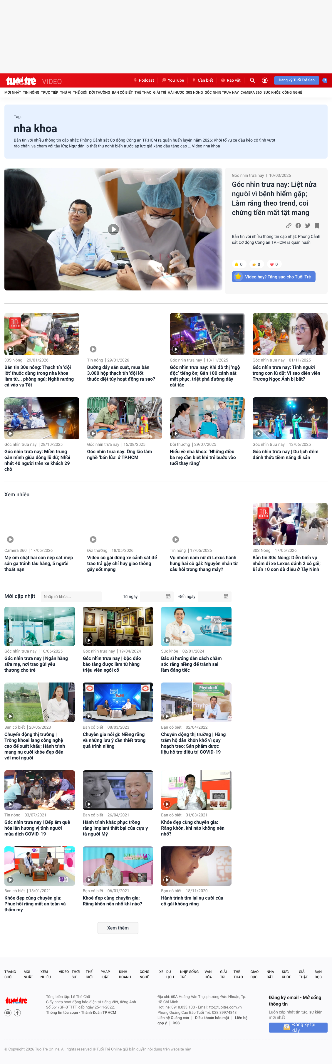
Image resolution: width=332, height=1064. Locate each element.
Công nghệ (292, 92)
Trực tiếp (49, 92)
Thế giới (80, 92)
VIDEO (52, 82)
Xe (161, 972)
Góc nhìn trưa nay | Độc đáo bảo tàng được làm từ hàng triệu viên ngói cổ (112, 664)
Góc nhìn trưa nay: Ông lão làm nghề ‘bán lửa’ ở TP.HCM (119, 454)
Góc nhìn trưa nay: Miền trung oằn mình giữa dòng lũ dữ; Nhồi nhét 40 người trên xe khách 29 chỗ (37, 460)
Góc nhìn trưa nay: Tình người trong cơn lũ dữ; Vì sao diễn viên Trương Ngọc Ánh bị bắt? (286, 373)
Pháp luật (105, 974)
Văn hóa (208, 974)
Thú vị (65, 92)
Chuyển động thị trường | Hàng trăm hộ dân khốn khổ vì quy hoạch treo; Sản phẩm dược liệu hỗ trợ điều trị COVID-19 (193, 743)
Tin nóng (31, 92)
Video (64, 972)
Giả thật (303, 974)
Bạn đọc (318, 974)
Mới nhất (12, 92)
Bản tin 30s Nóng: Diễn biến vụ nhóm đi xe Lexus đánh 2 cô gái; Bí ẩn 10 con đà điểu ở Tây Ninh (287, 563)
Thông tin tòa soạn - (63, 1013)
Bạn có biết (122, 92)
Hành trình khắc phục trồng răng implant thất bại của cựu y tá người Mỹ (115, 828)
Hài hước (176, 92)
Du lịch (170, 974)
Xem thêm (118, 928)
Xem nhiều (16, 495)
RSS (176, 1023)
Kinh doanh (125, 974)
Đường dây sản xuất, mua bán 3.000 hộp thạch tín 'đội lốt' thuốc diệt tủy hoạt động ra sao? (121, 373)
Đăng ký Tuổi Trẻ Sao (297, 80)
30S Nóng (194, 92)
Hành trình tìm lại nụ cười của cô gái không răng (192, 901)
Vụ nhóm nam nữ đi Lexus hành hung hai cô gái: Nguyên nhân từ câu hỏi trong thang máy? (204, 563)
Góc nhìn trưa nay (222, 92)
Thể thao (143, 92)
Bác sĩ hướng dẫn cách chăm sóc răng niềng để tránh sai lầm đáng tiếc (191, 664)
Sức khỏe (272, 92)
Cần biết (202, 80)
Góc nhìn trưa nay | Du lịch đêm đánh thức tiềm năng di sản (285, 454)
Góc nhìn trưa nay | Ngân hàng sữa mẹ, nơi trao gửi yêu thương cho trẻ (36, 664)
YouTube (172, 80)
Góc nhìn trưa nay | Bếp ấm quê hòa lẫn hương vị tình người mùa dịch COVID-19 (37, 828)
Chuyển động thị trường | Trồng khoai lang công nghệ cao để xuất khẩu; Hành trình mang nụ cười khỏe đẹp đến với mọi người (34, 746)
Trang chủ (10, 974)
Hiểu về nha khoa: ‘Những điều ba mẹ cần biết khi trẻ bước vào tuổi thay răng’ (203, 457)
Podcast (143, 80)
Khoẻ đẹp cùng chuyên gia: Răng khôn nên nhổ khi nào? (112, 901)
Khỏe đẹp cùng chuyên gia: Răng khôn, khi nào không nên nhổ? (192, 828)
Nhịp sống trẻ (189, 974)
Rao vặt (230, 80)
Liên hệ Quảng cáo (173, 1018)
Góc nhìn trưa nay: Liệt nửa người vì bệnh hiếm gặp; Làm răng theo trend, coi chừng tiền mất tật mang (274, 198)
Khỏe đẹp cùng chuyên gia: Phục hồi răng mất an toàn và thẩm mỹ (35, 903)
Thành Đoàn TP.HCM (98, 1013)
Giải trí (159, 92)
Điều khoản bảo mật (212, 1018)
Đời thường (99, 92)
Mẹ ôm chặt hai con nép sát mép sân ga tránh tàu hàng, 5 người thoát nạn (38, 563)
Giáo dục (255, 974)
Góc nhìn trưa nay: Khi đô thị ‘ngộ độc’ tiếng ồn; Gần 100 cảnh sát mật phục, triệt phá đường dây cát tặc (205, 376)
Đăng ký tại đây (304, 1028)
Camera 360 (251, 92)
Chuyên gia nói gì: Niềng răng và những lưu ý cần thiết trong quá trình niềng (114, 740)
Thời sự (76, 974)
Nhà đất (270, 974)
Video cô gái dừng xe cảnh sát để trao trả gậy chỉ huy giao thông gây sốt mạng (122, 563)
